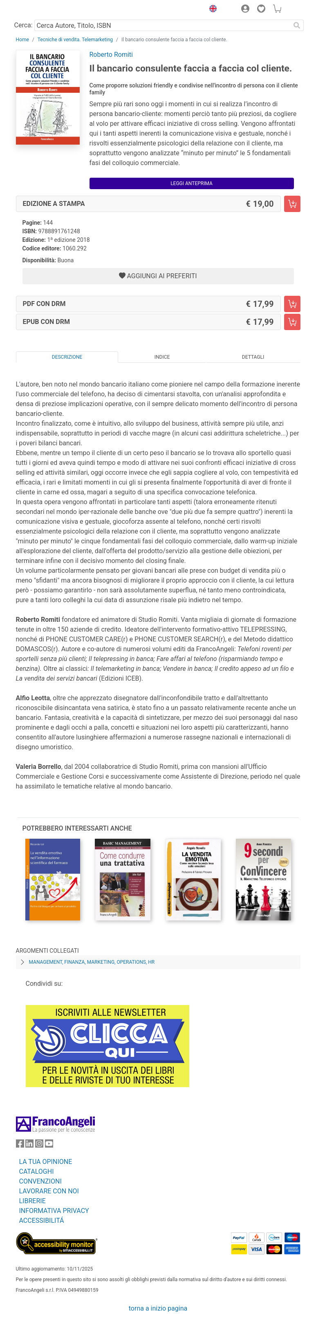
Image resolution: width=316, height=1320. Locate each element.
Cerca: (23, 25)
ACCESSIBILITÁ (41, 1220)
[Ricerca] (297, 25)
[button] (211, 10)
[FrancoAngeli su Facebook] (20, 1145)
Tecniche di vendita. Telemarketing (75, 39)
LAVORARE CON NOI (49, 1191)
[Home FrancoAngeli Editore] (43, 10)
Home (22, 39)
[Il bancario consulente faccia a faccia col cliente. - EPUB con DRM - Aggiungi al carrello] (292, 322)
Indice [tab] (162, 357)
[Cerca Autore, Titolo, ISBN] (162, 25)
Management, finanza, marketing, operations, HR (92, 962)
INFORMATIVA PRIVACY (54, 1211)
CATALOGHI (36, 1171)
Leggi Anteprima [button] (191, 183)
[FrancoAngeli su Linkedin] (29, 1145)
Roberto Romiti (111, 54)
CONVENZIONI (40, 1181)
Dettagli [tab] (253, 357)
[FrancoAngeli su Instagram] (39, 1145)
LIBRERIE (32, 1201)
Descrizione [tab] (67, 357)
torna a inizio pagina (158, 1308)
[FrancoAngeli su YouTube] (49, 1145)
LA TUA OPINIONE (45, 1162)
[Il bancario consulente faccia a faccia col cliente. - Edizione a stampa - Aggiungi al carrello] (292, 204)
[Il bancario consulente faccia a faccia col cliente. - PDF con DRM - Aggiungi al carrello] (292, 304)
